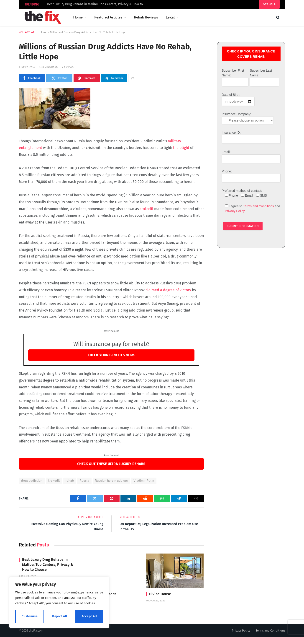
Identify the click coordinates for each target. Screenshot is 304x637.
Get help (269, 4)
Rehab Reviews (146, 17)
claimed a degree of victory (168, 290)
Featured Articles (108, 17)
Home (78, 17)
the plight (181, 148)
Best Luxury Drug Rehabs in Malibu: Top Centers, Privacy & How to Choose (98, 4)
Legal (170, 17)
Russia (84, 480)
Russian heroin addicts (111, 480)
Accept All (89, 616)
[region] (59, 602)
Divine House (160, 594)
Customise (30, 616)
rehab (70, 480)
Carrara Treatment (101, 594)
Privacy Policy (235, 211)
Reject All (59, 616)
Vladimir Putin (143, 480)
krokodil (147, 209)
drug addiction (31, 480)
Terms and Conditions (258, 206)
